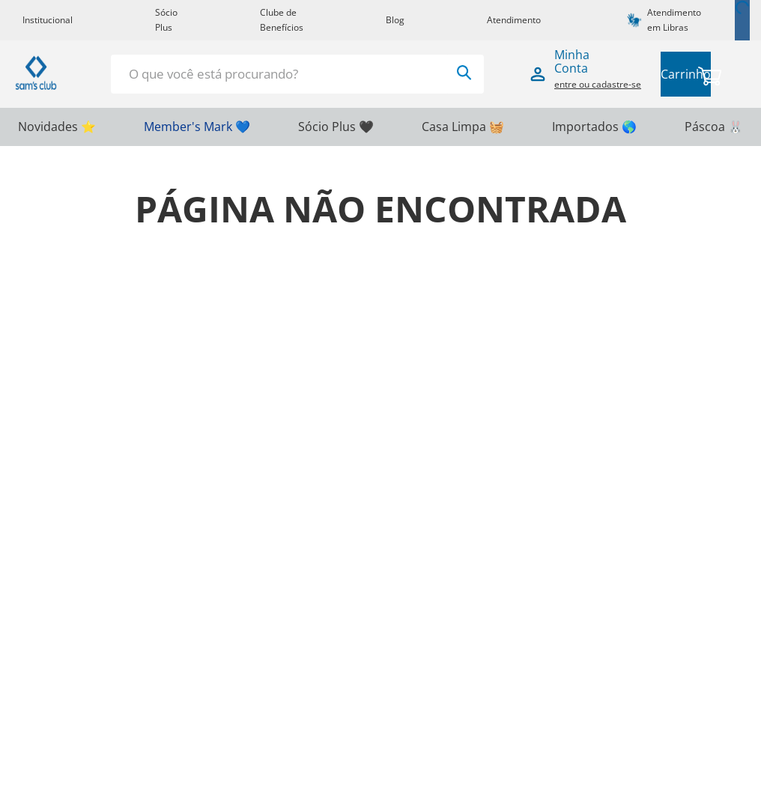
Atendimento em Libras (674, 20)
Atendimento (514, 19)
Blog (395, 19)
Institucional (47, 19)
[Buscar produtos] (464, 72)
